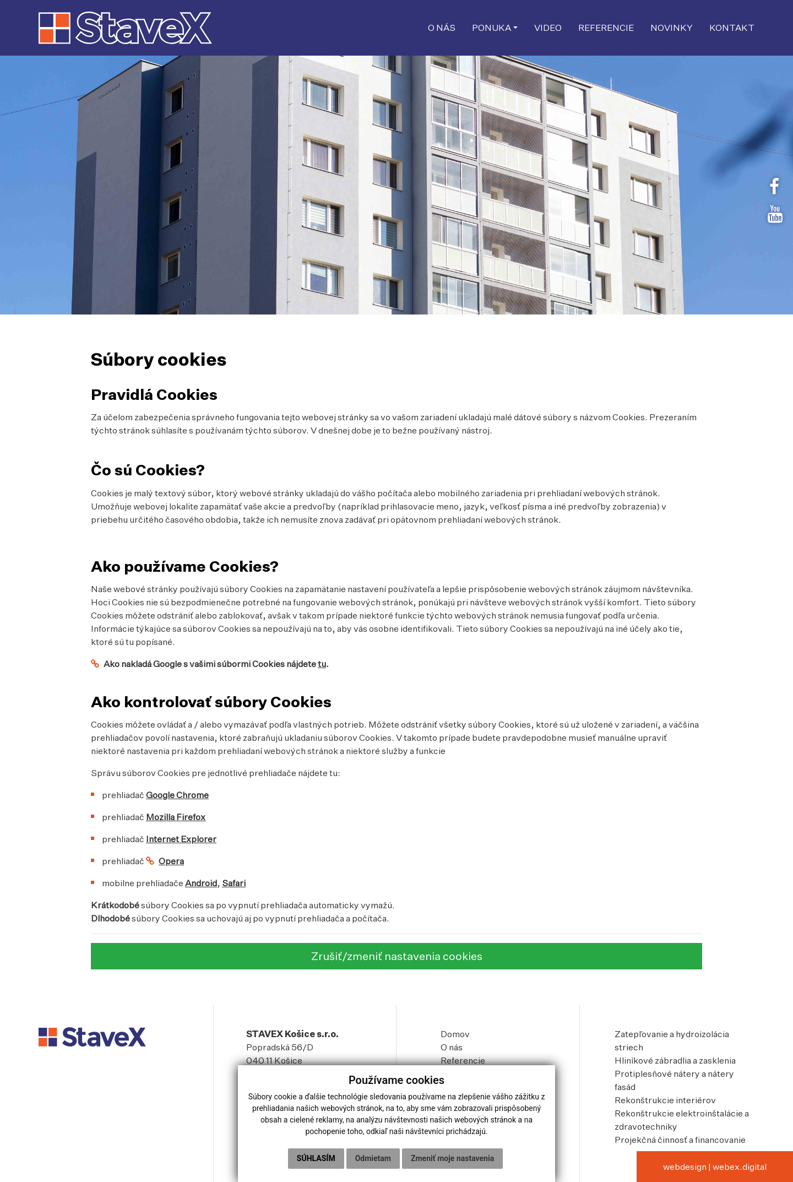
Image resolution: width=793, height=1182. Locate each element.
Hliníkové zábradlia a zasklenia (675, 1060)
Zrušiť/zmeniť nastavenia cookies (396, 956)
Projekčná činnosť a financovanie (680, 1139)
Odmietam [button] (373, 1158)
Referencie (463, 1060)
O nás (452, 1047)
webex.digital (740, 1166)
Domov (455, 1033)
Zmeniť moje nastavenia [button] (452, 1158)
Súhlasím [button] (316, 1158)
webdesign (685, 1166)
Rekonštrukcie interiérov (665, 1099)
